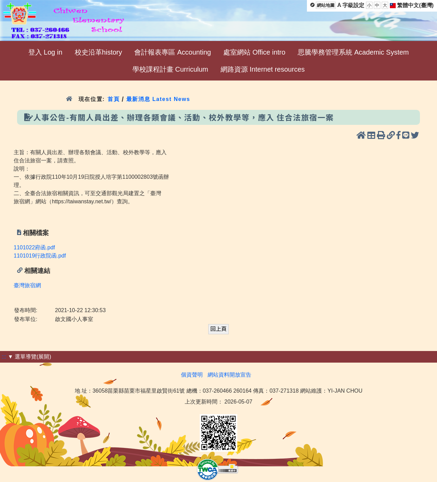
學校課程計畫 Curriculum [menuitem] (170, 69)
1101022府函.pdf (34, 247)
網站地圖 (326, 5)
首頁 (113, 99)
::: (4, 357)
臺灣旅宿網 (27, 285)
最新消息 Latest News (158, 99)
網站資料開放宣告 (229, 375)
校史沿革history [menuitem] (98, 52)
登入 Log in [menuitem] (45, 52)
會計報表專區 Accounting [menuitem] (172, 52)
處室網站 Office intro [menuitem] (254, 52)
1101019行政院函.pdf (40, 256)
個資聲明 (192, 375)
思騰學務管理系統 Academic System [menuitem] (353, 52)
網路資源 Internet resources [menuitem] (263, 69)
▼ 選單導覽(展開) (29, 357)
